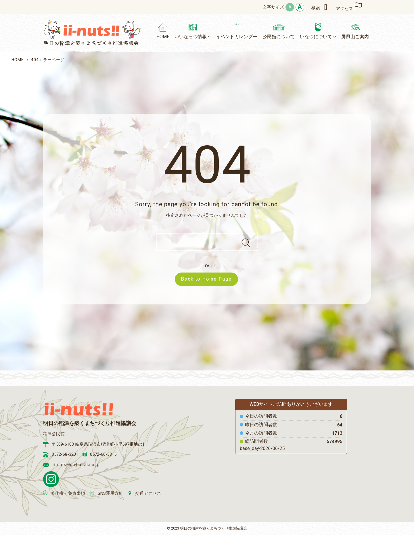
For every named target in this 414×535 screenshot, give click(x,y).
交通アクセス (148, 493)
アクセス (344, 8)
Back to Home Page (209, 279)
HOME (18, 59)
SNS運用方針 (110, 493)
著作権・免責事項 (68, 493)
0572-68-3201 (65, 454)
